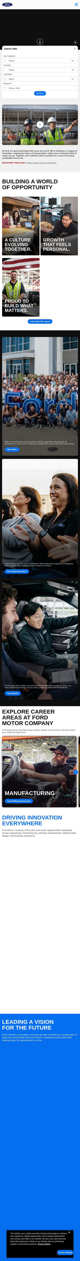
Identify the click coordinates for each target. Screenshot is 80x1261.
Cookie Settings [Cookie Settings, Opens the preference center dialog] (65, 1252)
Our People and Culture (17, 571)
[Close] (69, 1234)
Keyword (7, 83)
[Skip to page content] (40, 42)
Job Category (9, 56)
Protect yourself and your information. (41, 163)
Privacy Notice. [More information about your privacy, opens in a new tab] (44, 1244)
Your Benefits (12, 693)
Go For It (40, 93)
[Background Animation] (40, 29)
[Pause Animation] (75, 42)
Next (75, 772)
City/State (8, 74)
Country (7, 65)
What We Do (12, 449)
